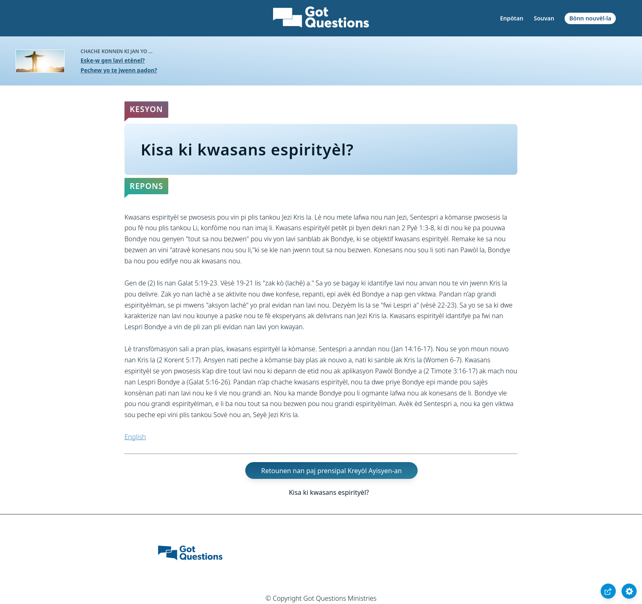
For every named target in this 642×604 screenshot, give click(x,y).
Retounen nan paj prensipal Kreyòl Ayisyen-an (331, 470)
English (135, 436)
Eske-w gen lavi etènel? (113, 60)
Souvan (544, 18)
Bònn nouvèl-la (590, 18)
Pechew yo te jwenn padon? (119, 70)
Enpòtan (511, 18)
